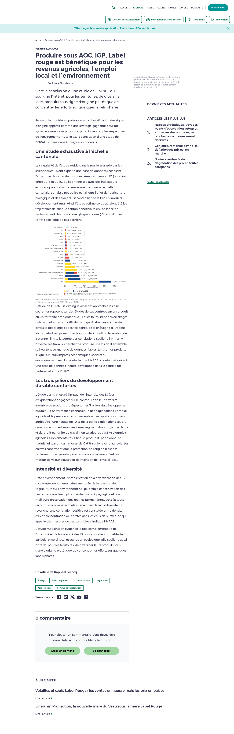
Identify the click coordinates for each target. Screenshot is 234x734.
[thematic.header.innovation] (219, 19)
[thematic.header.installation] (163, 19)
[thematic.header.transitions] (196, 19)
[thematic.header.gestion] (123, 19)
